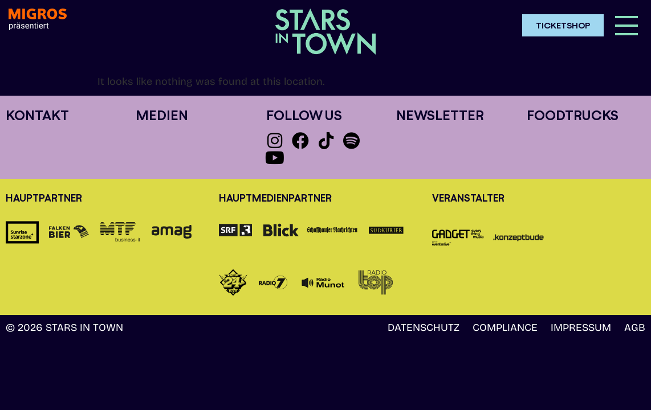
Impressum (581, 327)
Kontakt (37, 115)
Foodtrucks (573, 115)
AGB (634, 327)
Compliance (505, 327)
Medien (162, 115)
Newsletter (440, 115)
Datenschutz (423, 327)
